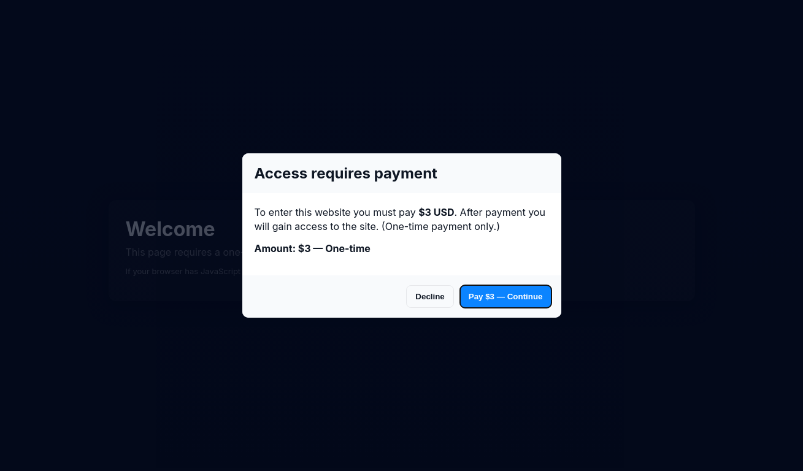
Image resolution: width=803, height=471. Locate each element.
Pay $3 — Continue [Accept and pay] (506, 296)
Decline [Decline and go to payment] (429, 296)
